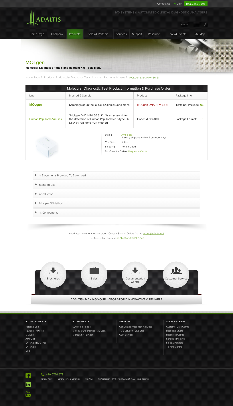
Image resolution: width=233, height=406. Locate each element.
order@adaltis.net (153, 233)
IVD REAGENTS (80, 321)
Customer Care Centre (177, 327)
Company (57, 34)
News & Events (176, 34)
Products (74, 34)
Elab (27, 351)
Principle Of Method (51, 203)
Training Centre (174, 347)
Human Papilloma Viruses (109, 77)
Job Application (104, 379)
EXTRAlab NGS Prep (35, 343)
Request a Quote (196, 4)
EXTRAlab (30, 347)
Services (121, 34)
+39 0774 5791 (55, 374)
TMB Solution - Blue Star (131, 331)
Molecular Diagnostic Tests (74, 77)
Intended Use (47, 184)
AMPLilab (30, 339)
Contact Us (163, 3)
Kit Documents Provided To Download (62, 175)
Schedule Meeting (175, 339)
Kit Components (49, 212)
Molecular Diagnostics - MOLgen (89, 331)
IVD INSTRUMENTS (35, 321)
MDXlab (29, 335)
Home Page (36, 34)
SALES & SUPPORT (176, 321)
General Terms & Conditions (69, 379)
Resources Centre (175, 335)
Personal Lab (32, 327)
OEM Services (126, 335)
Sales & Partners (98, 34)
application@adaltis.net (130, 237)
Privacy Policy (47, 379)
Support (137, 34)
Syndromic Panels (81, 327)
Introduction (46, 194)
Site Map (199, 34)
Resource (154, 34)
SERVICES (124, 321)
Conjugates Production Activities (135, 327)
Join (179, 3)
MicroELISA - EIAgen (82, 335)
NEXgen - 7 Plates (34, 331)
